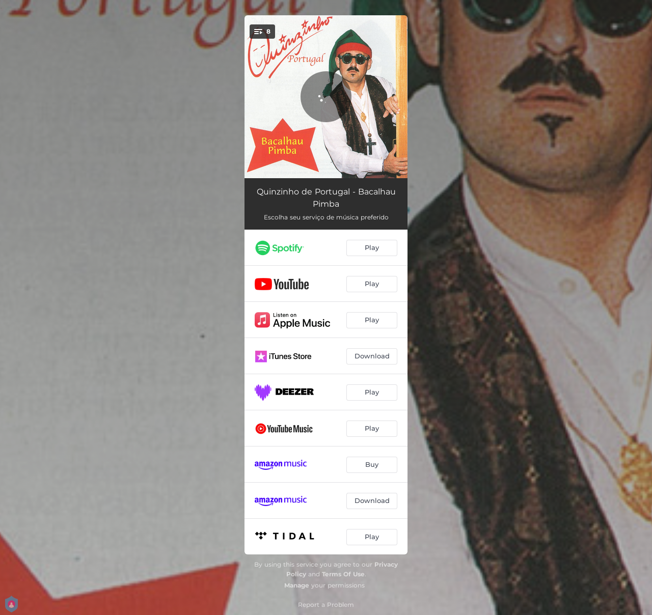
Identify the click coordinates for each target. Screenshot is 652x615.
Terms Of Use (343, 574)
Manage (296, 585)
